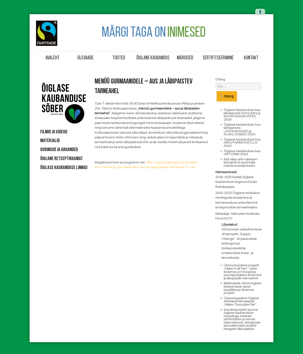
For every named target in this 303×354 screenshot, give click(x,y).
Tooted (118, 58)
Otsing (220, 79)
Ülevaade (85, 58)
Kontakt (251, 58)
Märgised (185, 58)
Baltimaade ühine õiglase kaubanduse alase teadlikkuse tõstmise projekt (243, 288)
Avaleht (52, 58)
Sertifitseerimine (218, 58)
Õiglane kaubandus (152, 58)
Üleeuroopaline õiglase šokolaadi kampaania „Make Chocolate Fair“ (241, 301)
